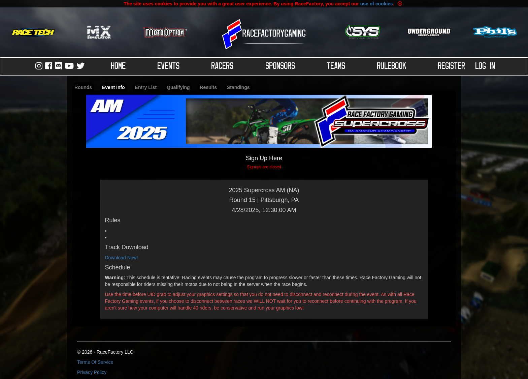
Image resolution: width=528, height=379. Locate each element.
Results (208, 87)
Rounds (83, 87)
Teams (336, 66)
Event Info (113, 87)
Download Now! (121, 257)
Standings (238, 87)
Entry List (146, 87)
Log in (485, 66)
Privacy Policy (91, 372)
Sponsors (280, 66)
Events (169, 66)
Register (451, 66)
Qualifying (178, 87)
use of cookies (376, 3)
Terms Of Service (95, 362)
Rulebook (391, 66)
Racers (222, 66)
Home (118, 66)
